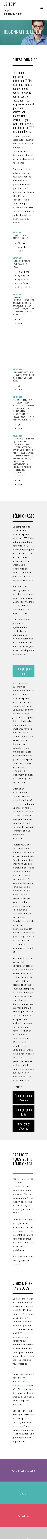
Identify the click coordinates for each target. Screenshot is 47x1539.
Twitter (28, 1385)
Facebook (18, 1385)
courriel (16, 1264)
